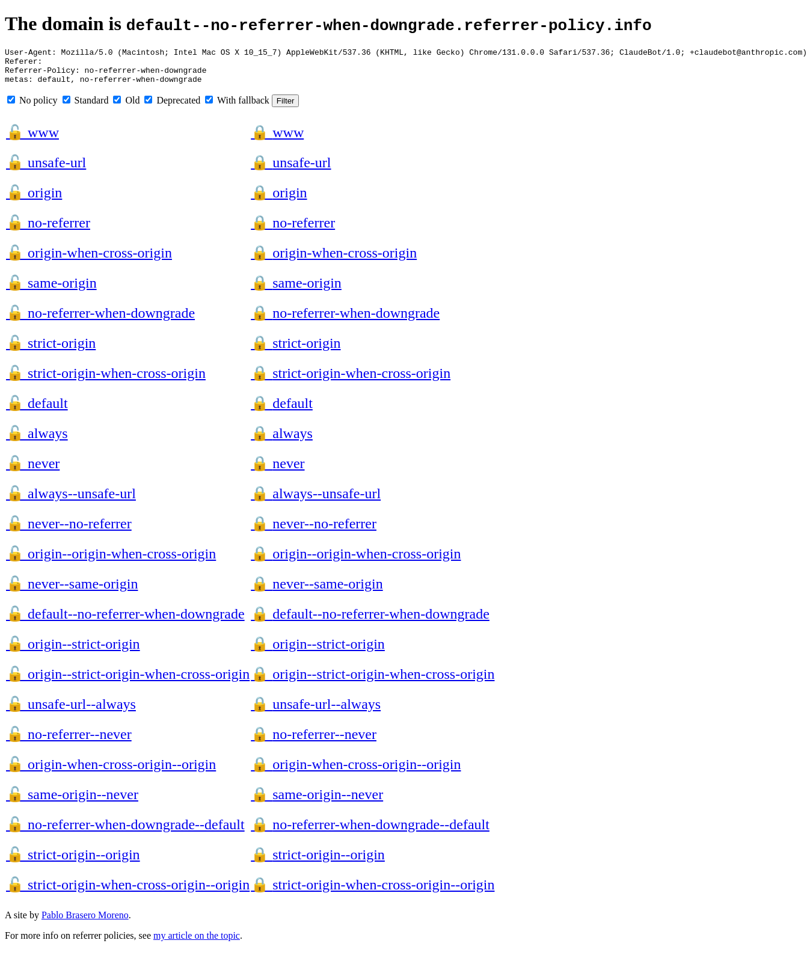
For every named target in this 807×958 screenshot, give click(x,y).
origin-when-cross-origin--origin (111, 771)
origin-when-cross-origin (89, 260)
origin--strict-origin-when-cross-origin (128, 681)
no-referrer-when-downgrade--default (125, 831)
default (37, 410)
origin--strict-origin (73, 651)
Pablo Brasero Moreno (85, 922)
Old (126, 107)
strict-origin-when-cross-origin (106, 380)
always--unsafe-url (71, 500)
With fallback (237, 107)
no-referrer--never (69, 741)
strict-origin (51, 350)
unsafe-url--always (71, 711)
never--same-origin (72, 591)
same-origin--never (72, 801)
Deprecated (172, 107)
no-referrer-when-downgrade (100, 320)
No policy (32, 107)
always (37, 440)
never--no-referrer (69, 531)
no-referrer (48, 230)
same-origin (51, 290)
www (32, 139)
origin (34, 200)
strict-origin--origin (73, 862)
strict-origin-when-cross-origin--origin (128, 892)
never (33, 470)
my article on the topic (196, 943)
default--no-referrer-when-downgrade (125, 621)
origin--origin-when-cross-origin (111, 561)
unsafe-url (46, 170)
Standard (86, 107)
